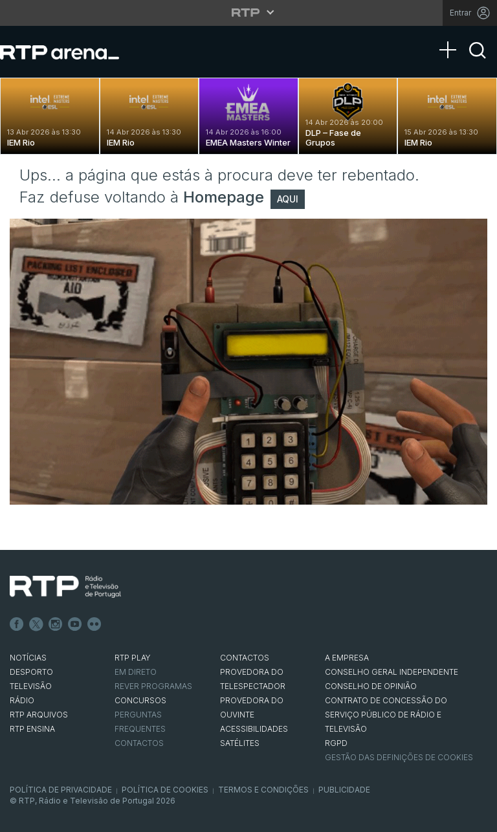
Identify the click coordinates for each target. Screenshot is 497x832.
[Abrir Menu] (451, 37)
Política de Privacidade (61, 789)
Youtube (75, 624)
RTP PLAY (133, 657)
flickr (94, 624)
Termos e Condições (263, 789)
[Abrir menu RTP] (249, 12)
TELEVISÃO (31, 686)
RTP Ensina (32, 729)
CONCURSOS (140, 700)
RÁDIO (22, 700)
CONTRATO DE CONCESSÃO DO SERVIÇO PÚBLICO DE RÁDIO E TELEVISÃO (386, 714)
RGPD (336, 743)
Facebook (17, 624)
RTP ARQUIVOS (39, 714)
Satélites (240, 743)
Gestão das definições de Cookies (399, 757)
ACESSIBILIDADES (254, 729)
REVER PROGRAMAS (153, 686)
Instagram (56, 624)
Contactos (139, 743)
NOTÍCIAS (28, 657)
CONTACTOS (244, 657)
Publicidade (344, 789)
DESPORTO (31, 672)
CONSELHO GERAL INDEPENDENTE (391, 672)
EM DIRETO (136, 672)
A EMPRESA (347, 657)
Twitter (36, 624)
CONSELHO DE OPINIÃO (371, 686)
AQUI (287, 198)
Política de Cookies (165, 789)
